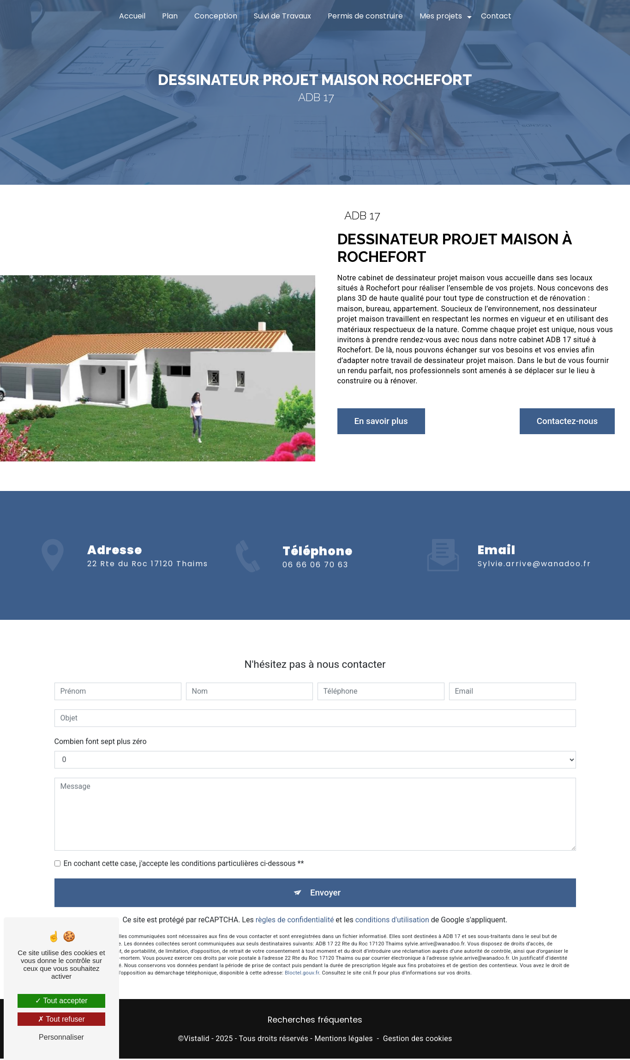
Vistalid (197, 1040)
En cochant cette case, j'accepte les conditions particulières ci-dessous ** (184, 853)
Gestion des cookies (417, 1040)
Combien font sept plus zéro (100, 731)
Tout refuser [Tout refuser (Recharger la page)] (61, 1019)
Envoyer (325, 883)
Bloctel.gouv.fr (302, 964)
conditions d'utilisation (392, 911)
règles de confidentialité (295, 911)
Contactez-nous (565, 421)
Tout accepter (61, 1001)
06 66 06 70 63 (315, 575)
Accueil (132, 16)
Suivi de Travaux (282, 16)
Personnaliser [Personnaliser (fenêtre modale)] (61, 1037)
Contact (496, 16)
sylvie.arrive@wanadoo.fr (534, 554)
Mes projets (441, 16)
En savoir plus (383, 421)
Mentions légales (343, 1040)
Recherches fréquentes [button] (315, 1021)
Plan (170, 16)
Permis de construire (365, 16)
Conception (215, 16)
